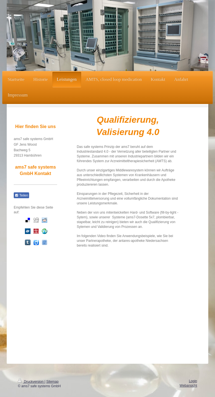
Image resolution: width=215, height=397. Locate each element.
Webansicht (188, 385)
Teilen (21, 195)
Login (193, 381)
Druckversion (31, 382)
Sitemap (52, 382)
